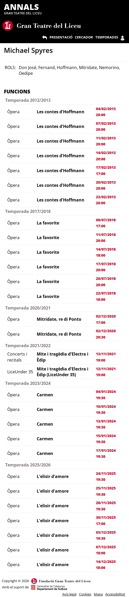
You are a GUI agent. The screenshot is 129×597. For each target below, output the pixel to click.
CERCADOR (84, 37)
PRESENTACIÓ (61, 37)
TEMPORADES (106, 37)
